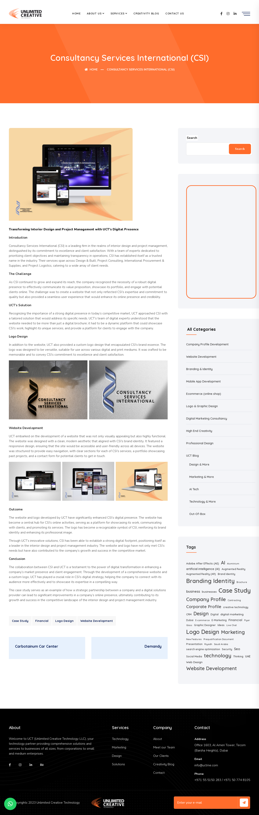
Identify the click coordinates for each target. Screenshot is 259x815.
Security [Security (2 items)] (227, 649)
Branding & (194, 369)
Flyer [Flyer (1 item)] (247, 620)
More (205, 464)
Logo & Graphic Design (202, 406)
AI (191, 489)
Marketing (119, 747)
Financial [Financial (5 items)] (235, 620)
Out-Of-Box (197, 514)
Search (240, 148)
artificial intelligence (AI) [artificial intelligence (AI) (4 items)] (203, 569)
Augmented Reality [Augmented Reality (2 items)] (233, 569)
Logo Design (64, 621)
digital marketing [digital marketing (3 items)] (232, 614)
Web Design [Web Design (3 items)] (194, 662)
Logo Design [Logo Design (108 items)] (202, 631)
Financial (41, 621)
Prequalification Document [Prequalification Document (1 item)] (219, 639)
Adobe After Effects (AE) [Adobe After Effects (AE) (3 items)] (202, 563)
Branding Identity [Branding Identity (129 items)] (210, 580)
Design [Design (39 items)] (201, 614)
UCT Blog (192, 455)
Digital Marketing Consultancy (206, 418)
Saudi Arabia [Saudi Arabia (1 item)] (221, 644)
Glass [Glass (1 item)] (189, 625)
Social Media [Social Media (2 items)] (194, 656)
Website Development (96, 621)
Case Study (20, 621)
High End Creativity (199, 431)
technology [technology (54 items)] (217, 655)
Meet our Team (164, 747)
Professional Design (199, 443)
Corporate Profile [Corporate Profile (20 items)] (203, 606)
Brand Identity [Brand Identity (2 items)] (226, 574)
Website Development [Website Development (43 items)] (211, 668)
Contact (159, 773)
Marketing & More (201, 477)
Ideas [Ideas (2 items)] (221, 625)
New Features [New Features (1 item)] (194, 639)
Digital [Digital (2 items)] (215, 614)
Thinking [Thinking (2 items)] (238, 656)
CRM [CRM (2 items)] (189, 614)
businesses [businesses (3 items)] (209, 591)
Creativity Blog (146, 13)
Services (117, 13)
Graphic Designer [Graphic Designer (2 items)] (205, 625)
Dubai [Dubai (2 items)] (189, 620)
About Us (94, 13)
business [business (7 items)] (193, 591)
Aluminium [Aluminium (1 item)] (233, 563)
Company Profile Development (207, 344)
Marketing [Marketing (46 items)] (233, 632)
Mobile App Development (203, 381)
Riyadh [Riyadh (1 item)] (208, 644)
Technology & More (202, 501)
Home (76, 13)
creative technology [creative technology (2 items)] (235, 607)
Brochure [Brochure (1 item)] (242, 582)
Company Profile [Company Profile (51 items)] (206, 599)
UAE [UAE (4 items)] (248, 656)
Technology (120, 739)
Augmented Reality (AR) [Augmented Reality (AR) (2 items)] (201, 574)
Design (117, 756)
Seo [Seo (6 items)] (237, 649)
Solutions (118, 764)
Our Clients (161, 756)
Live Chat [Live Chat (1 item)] (231, 625)
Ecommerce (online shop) (203, 394)
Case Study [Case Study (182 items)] (235, 590)
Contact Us (174, 13)
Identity (207, 369)
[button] (10, 804)
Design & (195, 464)
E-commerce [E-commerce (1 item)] (202, 620)
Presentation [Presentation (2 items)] (194, 644)
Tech (196, 489)
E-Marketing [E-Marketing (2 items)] (219, 620)
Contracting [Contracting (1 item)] (234, 600)
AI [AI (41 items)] (223, 563)
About (157, 739)
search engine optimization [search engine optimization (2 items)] (203, 649)
